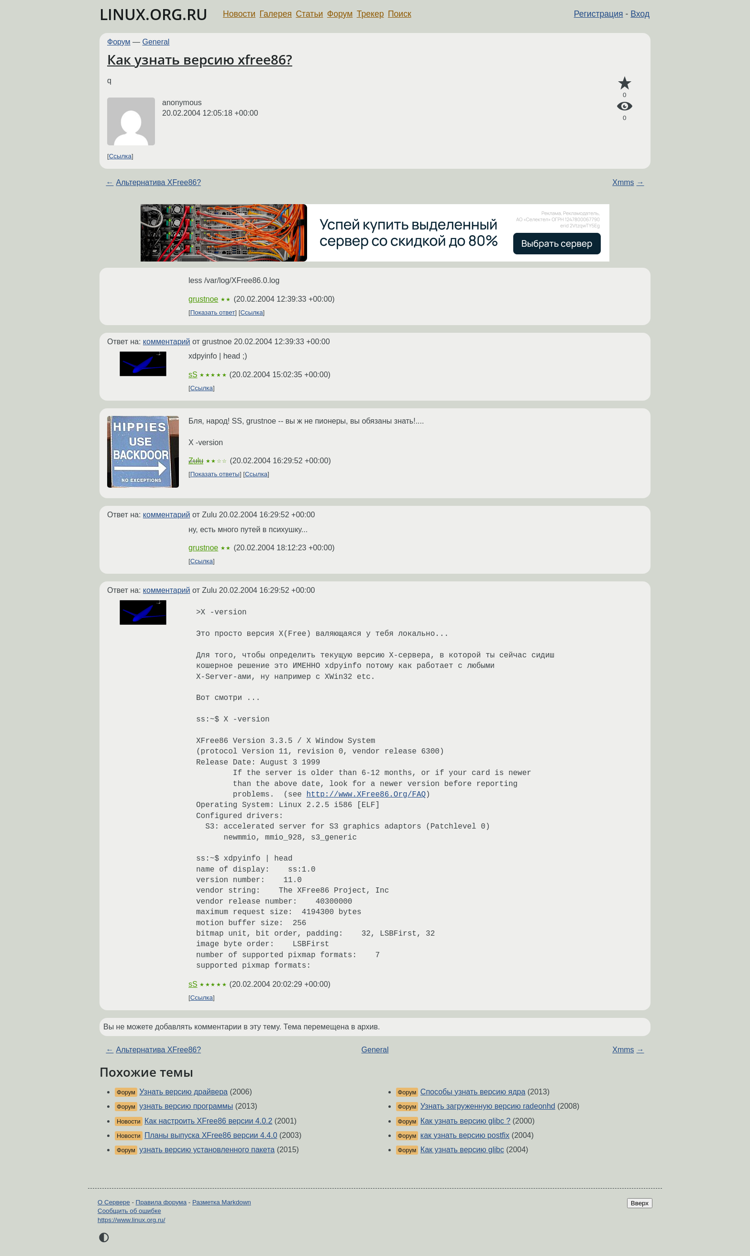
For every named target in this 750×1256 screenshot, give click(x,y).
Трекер (370, 14)
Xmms (623, 182)
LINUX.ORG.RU (153, 14)
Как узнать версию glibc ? (465, 1121)
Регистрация (598, 14)
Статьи (309, 14)
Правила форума (161, 1202)
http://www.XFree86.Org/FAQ (366, 794)
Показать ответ (212, 312)
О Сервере (114, 1202)
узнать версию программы (186, 1106)
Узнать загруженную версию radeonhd (487, 1106)
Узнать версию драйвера (183, 1092)
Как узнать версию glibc (462, 1150)
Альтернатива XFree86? (158, 182)
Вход (640, 14)
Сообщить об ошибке (129, 1210)
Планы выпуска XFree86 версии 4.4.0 (210, 1135)
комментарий (166, 342)
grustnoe (203, 299)
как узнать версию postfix (464, 1135)
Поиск (399, 14)
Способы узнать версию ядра (472, 1092)
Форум (340, 14)
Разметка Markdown (221, 1202)
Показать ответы (215, 474)
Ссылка (120, 156)
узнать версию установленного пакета (207, 1150)
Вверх (640, 1203)
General (156, 42)
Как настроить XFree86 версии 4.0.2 (208, 1121)
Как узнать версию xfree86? (199, 59)
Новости (239, 14)
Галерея (276, 14)
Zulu (195, 461)
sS (193, 375)
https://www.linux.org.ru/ (131, 1219)
